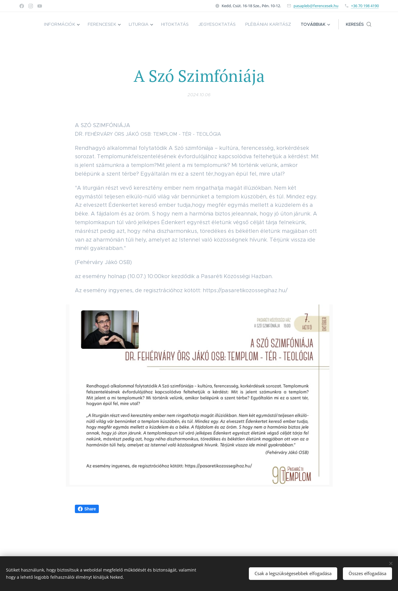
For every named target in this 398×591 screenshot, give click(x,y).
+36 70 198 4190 (365, 5)
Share (87, 508)
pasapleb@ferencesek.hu (315, 5)
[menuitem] (70, 24)
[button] (358, 24)
